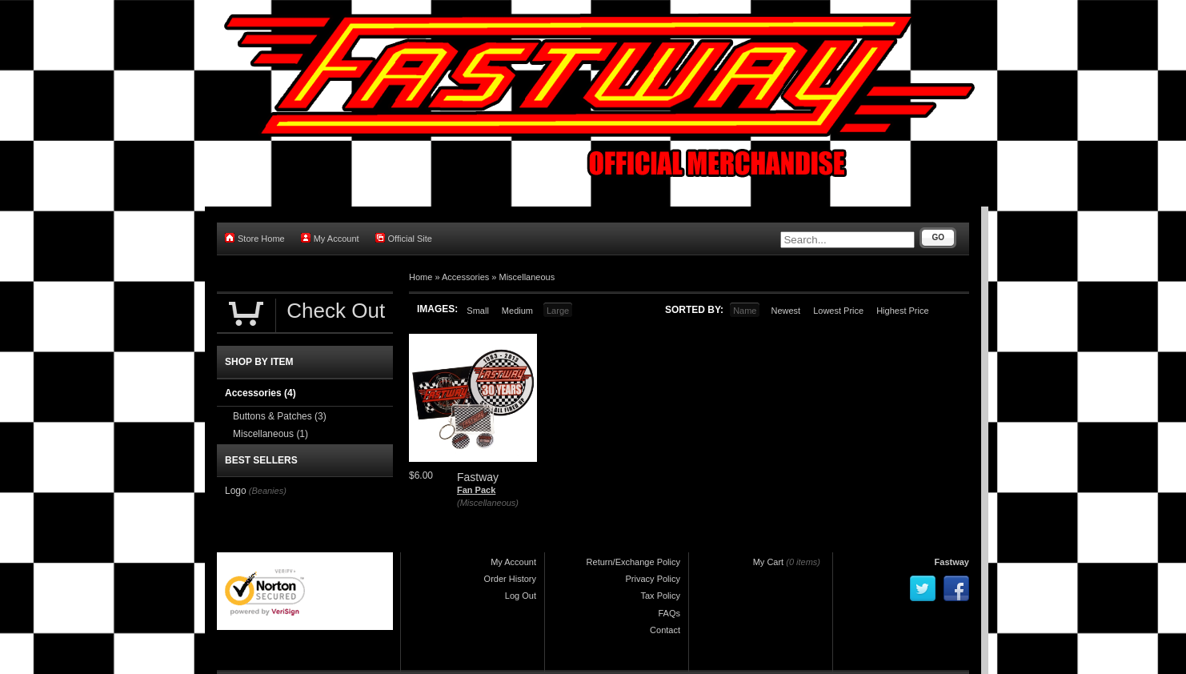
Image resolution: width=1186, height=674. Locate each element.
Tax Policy (660, 595)
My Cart (768, 562)
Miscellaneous (527, 277)
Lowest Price (838, 310)
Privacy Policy (653, 579)
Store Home (255, 238)
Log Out (520, 595)
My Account (330, 238)
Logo (235, 490)
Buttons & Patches (280, 416)
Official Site (403, 238)
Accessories (465, 277)
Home (420, 277)
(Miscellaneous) (488, 503)
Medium (517, 310)
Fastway (952, 562)
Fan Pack (476, 490)
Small (478, 310)
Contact (665, 630)
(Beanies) (267, 490)
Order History (510, 579)
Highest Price (902, 310)
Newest (785, 310)
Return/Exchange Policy (633, 562)
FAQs (669, 613)
